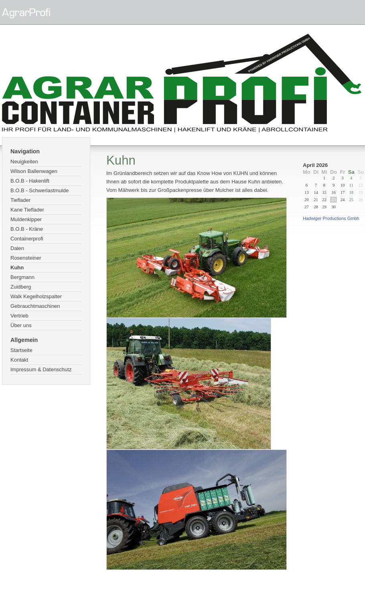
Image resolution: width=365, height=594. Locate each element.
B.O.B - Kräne (26, 229)
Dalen (17, 248)
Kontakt (19, 360)
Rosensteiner (25, 258)
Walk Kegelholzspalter (36, 296)
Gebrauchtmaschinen (35, 306)
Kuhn (17, 267)
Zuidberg (20, 287)
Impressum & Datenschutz (40, 369)
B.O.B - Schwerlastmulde (39, 190)
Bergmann (22, 277)
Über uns (21, 325)
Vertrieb (19, 316)
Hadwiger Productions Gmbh (331, 218)
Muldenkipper (26, 219)
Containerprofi (26, 239)
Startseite (21, 350)
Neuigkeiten (24, 162)
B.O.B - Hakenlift (29, 181)
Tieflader (20, 200)
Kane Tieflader (27, 210)
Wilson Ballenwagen (33, 171)
